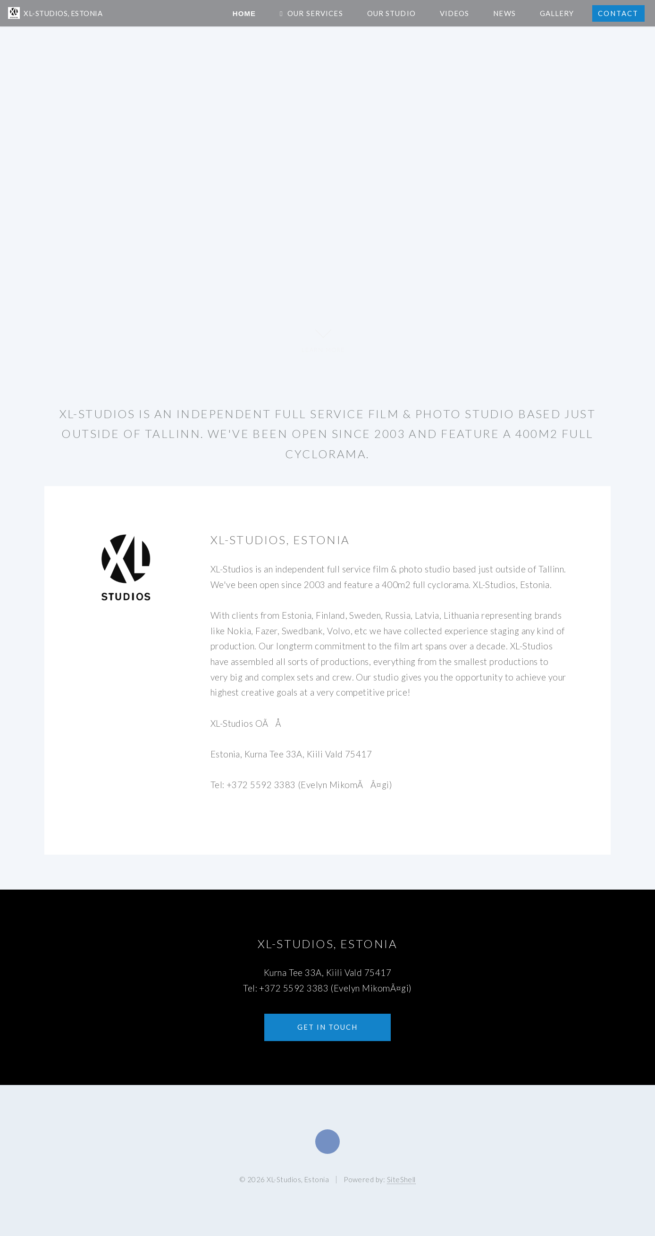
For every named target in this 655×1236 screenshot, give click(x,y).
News (504, 13)
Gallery (557, 13)
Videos (455, 13)
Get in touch (327, 1027)
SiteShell (401, 1179)
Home (244, 13)
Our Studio (391, 13)
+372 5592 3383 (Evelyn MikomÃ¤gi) (335, 988)
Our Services (315, 13)
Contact (618, 13)
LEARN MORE (323, 338)
